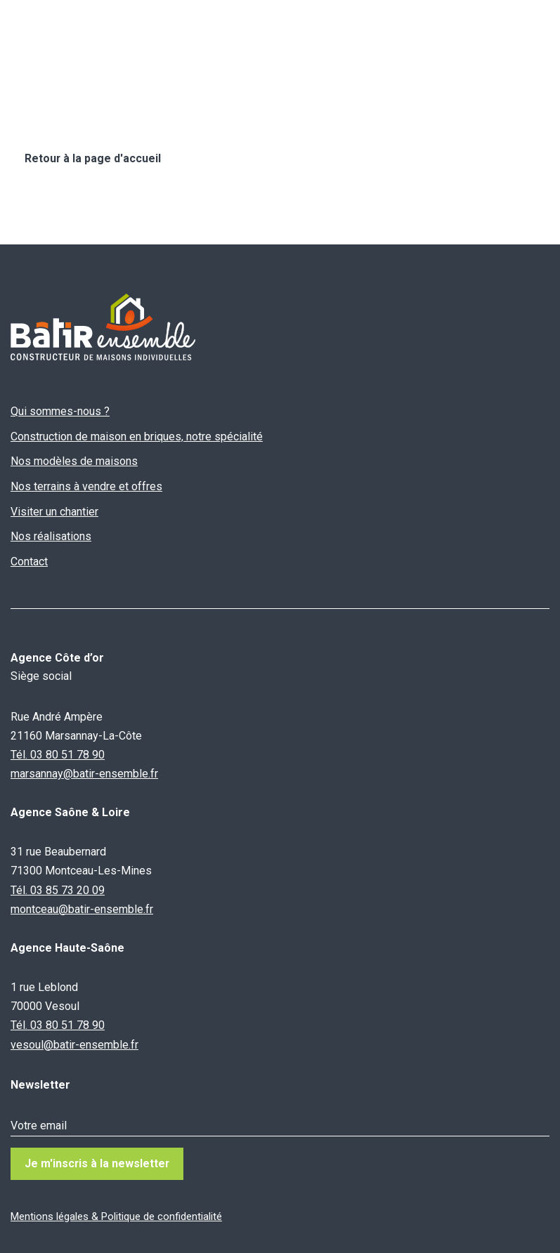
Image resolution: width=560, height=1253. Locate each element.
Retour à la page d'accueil (93, 158)
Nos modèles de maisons (74, 461)
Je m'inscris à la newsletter (98, 1163)
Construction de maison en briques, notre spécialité (137, 436)
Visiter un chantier (54, 511)
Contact (29, 561)
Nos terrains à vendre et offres (86, 486)
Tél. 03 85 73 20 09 (58, 890)
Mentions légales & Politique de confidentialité (116, 1216)
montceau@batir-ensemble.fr (82, 909)
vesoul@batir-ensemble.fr (74, 1044)
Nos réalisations (51, 536)
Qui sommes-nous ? (60, 411)
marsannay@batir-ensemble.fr (84, 773)
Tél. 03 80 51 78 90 (58, 754)
